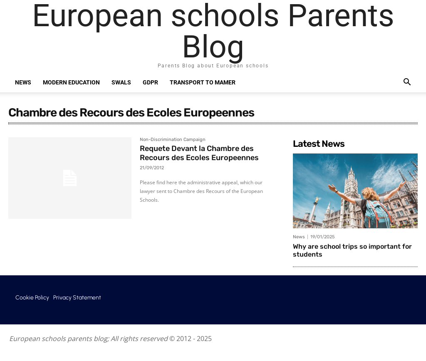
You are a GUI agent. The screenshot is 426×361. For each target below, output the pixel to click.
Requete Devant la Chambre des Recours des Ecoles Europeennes (199, 153)
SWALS (121, 82)
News (23, 82)
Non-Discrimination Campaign (173, 139)
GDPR (150, 82)
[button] (407, 83)
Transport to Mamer (202, 82)
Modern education (71, 82)
